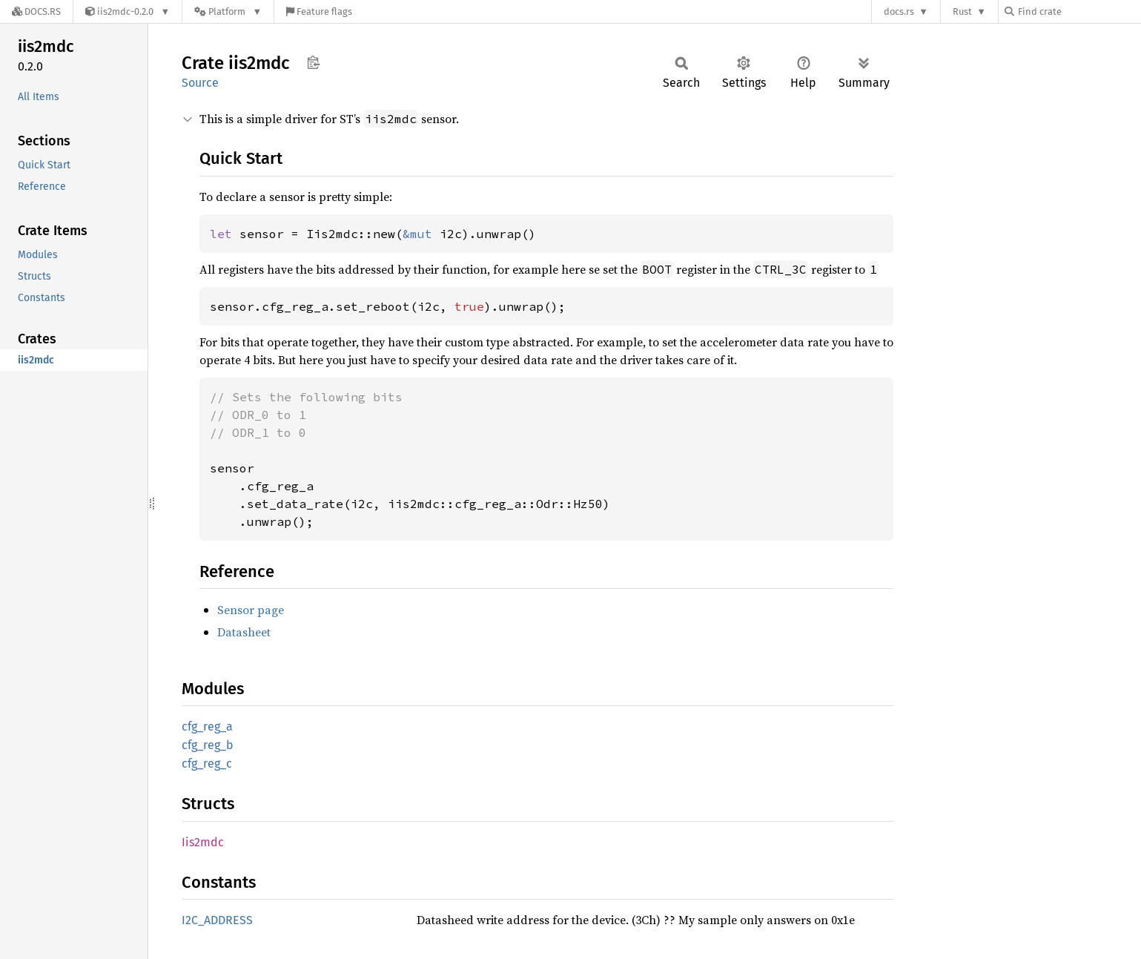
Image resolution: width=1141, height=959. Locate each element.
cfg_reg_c (207, 764)
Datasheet (244, 632)
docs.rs (899, 11)
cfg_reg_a (207, 726)
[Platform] (228, 11)
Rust (962, 11)
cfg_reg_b (208, 745)
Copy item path (313, 62)
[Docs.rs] (36, 11)
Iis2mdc (203, 842)
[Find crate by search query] (1078, 11)
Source (200, 83)
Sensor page (250, 610)
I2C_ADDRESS (217, 920)
